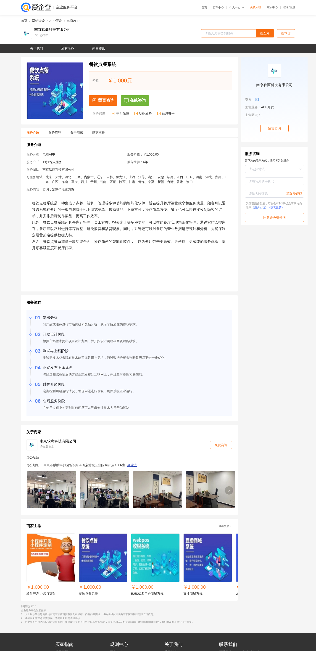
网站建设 (38, 20)
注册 (292, 7)
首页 (204, 7)
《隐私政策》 (276, 207)
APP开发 (55, 20)
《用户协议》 (259, 207)
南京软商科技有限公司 (52, 30)
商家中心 (272, 7)
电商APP (73, 20)
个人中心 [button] (236, 7)
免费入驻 (255, 7)
